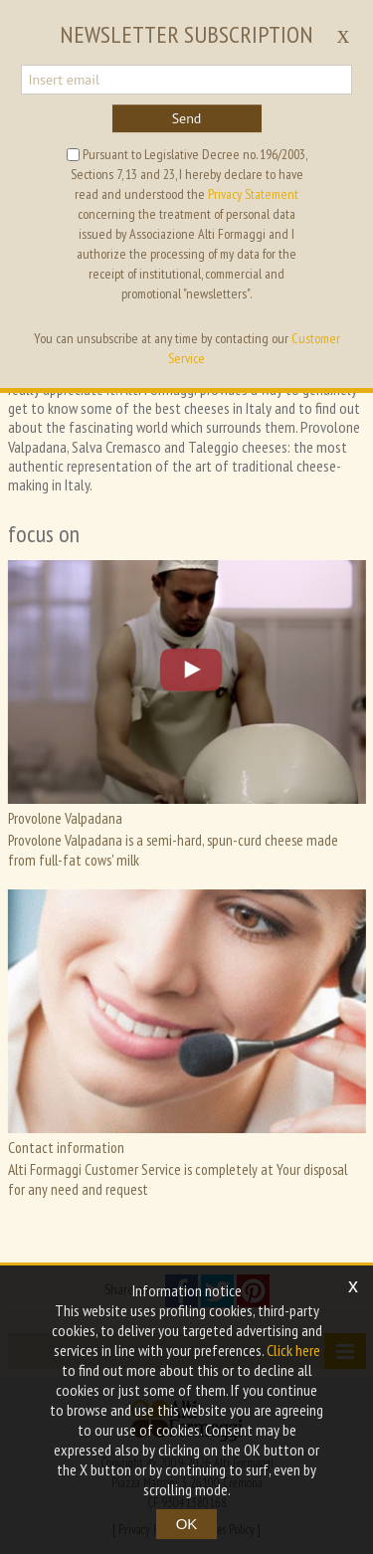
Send (187, 118)
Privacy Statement (253, 194)
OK (187, 1523)
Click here (293, 1350)
